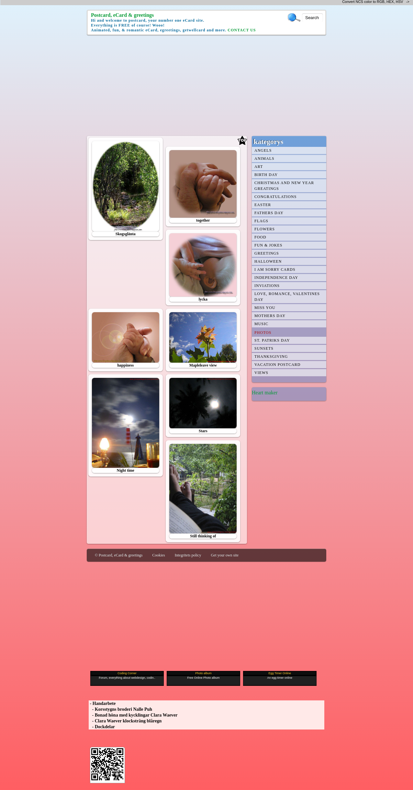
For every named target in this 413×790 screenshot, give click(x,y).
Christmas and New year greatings (284, 186)
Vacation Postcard (277, 364)
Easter (262, 205)
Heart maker (265, 392)
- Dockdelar (102, 726)
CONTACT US (242, 30)
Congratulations (275, 196)
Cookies (158, 555)
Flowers (264, 229)
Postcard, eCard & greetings (122, 15)
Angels (263, 150)
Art (258, 166)
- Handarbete (102, 703)
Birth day (266, 174)
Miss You (264, 307)
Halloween (268, 261)
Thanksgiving (271, 356)
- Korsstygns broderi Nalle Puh (120, 709)
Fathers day (269, 213)
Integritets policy (188, 555)
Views (261, 372)
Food (260, 237)
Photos (262, 332)
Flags (261, 221)
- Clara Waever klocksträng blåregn (125, 721)
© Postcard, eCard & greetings (118, 555)
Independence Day (276, 277)
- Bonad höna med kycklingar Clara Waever (133, 715)
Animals (264, 158)
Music (261, 324)
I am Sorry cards (275, 269)
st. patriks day (272, 340)
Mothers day (269, 315)
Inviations (267, 285)
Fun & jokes (268, 245)
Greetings (266, 253)
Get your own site (225, 555)
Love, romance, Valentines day (287, 296)
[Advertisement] (206, 85)
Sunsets (263, 348)
